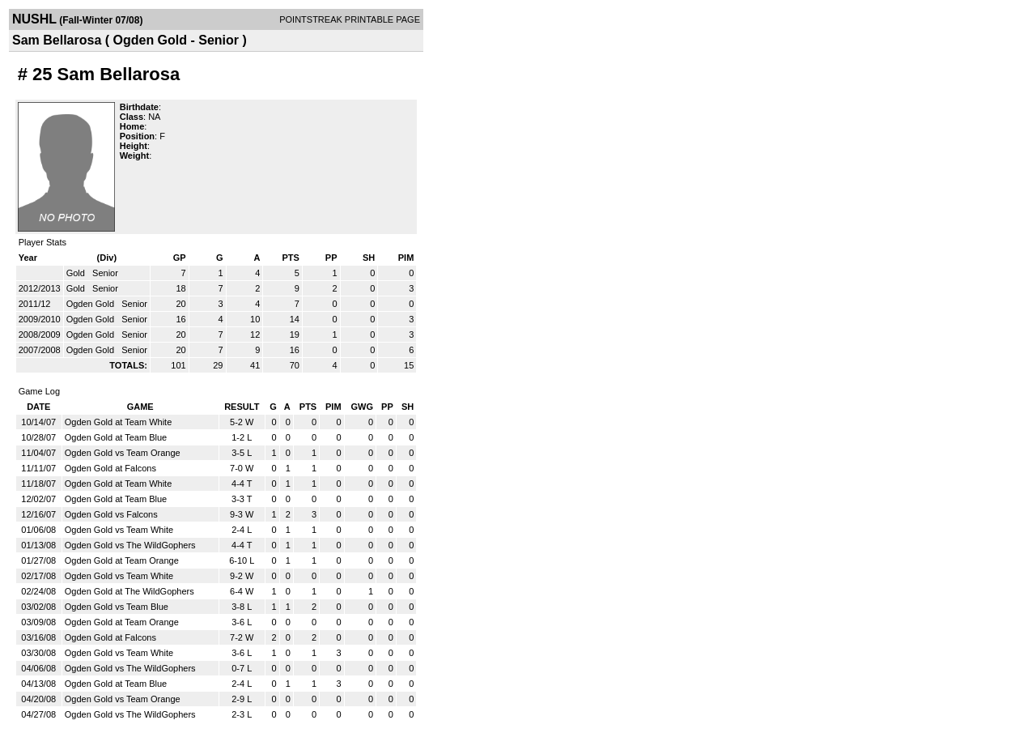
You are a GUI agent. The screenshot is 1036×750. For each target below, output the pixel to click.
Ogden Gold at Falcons (110, 468)
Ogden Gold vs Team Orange (122, 453)
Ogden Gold (91, 304)
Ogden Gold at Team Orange (122, 560)
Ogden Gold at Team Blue (116, 437)
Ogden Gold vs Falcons (111, 514)
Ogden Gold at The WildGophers (129, 591)
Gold (76, 273)
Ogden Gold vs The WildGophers (130, 545)
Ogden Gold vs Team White (119, 530)
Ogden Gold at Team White (118, 422)
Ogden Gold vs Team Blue (116, 607)
